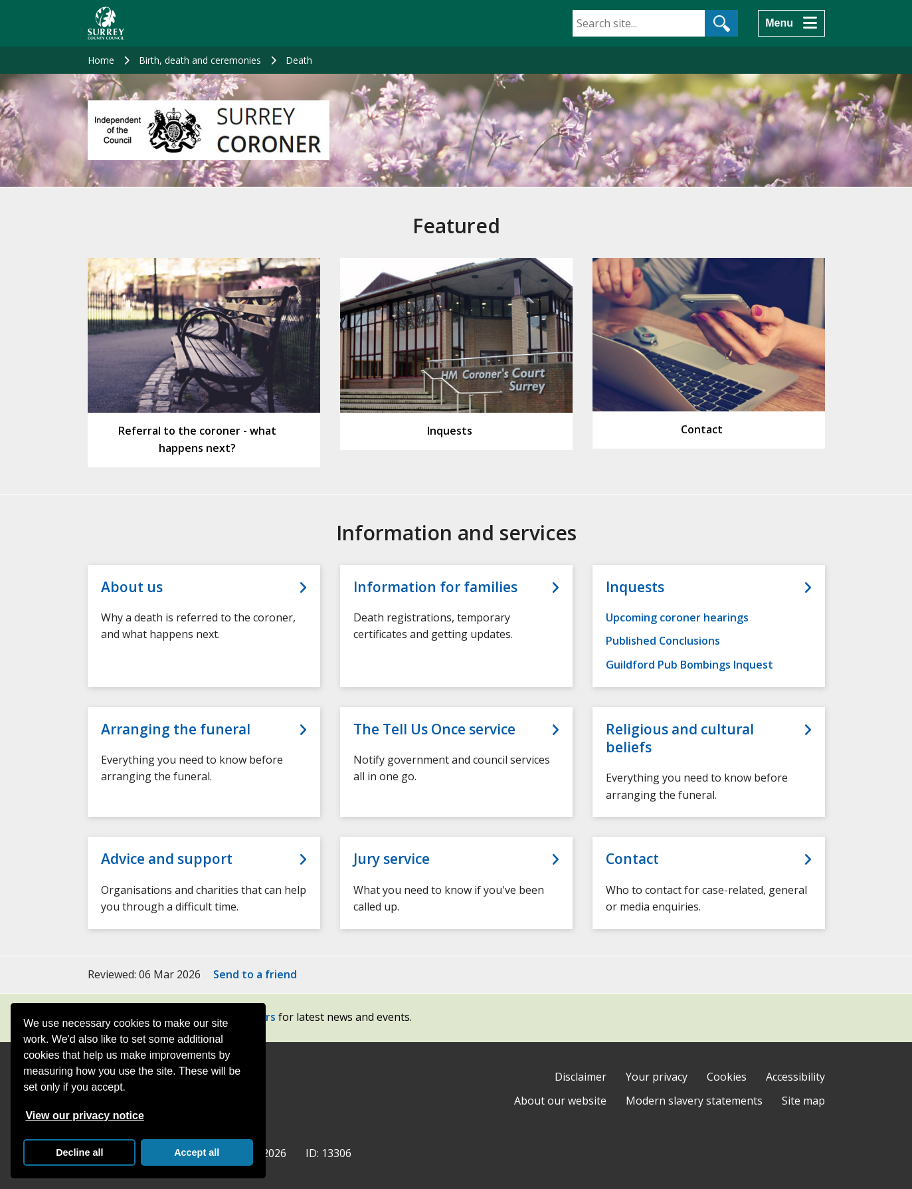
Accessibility (795, 1076)
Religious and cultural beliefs (680, 738)
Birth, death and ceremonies (200, 60)
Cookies (727, 1076)
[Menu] (791, 23)
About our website (560, 1100)
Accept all (196, 1152)
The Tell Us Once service (434, 729)
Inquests (635, 587)
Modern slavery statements (694, 1100)
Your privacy (656, 1076)
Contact (632, 859)
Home (101, 60)
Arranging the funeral (175, 729)
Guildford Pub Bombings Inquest (689, 664)
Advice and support (166, 859)
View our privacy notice (84, 1115)
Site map (803, 1100)
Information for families (435, 587)
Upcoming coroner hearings (677, 617)
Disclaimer (580, 1076)
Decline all (79, 1152)
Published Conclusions (663, 640)
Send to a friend (255, 974)
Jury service (391, 859)
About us (132, 587)
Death (299, 60)
